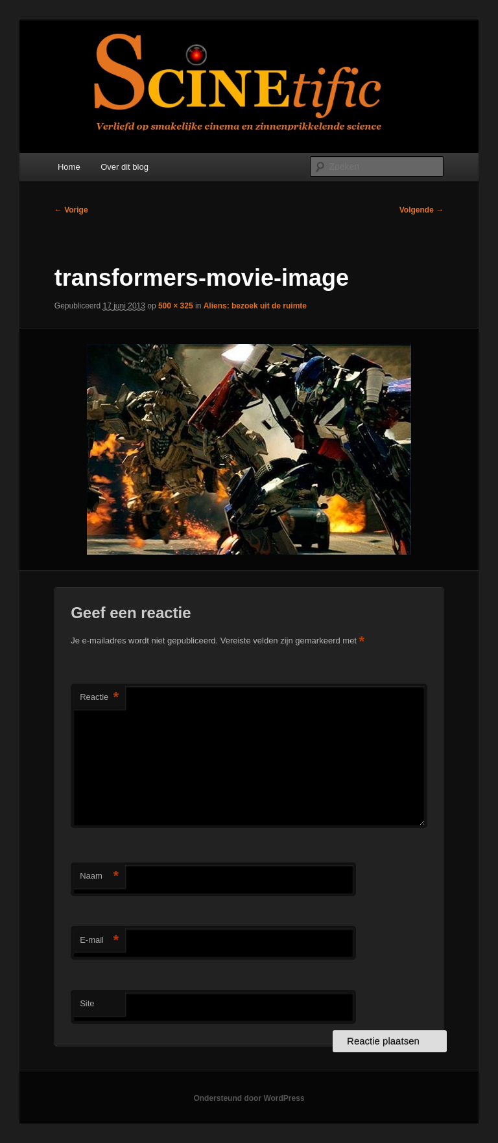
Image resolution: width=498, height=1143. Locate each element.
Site (87, 1003)
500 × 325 (175, 305)
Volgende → (421, 209)
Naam (99, 876)
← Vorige (71, 209)
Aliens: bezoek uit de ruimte (255, 305)
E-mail (99, 940)
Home (69, 167)
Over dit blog (124, 167)
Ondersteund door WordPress (248, 1098)
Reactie (99, 697)
